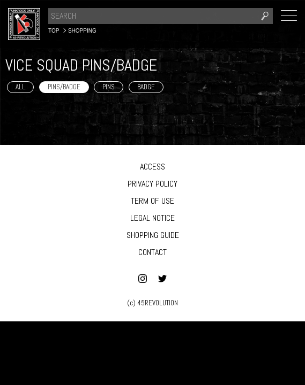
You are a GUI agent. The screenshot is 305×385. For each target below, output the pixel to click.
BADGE (146, 86)
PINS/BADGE (64, 86)
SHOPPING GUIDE (153, 235)
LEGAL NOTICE (152, 218)
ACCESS (152, 166)
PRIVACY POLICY (152, 183)
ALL (20, 86)
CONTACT (152, 252)
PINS (108, 86)
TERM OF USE (152, 200)
